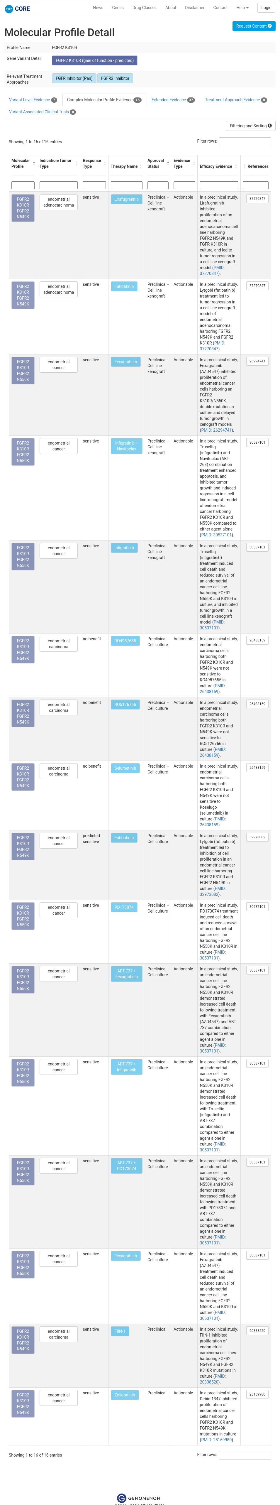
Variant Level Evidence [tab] (33, 100)
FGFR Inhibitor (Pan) (74, 78)
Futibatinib (124, 286)
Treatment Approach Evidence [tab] (236, 100)
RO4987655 (125, 641)
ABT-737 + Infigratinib (126, 1067)
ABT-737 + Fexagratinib (127, 974)
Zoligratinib (125, 1395)
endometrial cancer (58, 364)
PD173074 (124, 907)
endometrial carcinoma (58, 644)
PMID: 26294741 (216, 430)
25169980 (257, 1394)
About (170, 7)
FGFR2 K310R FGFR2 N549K (23, 208)
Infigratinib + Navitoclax (126, 446)
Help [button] (242, 7)
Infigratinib (124, 547)
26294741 (257, 361)
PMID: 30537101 (216, 535)
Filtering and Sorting (251, 126)
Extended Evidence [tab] (173, 100)
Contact (220, 7)
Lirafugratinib (127, 199)
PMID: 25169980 (216, 1440)
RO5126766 (125, 704)
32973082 (257, 837)
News (98, 7)
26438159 (257, 640)
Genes (118, 7)
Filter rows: (207, 141)
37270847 (257, 199)
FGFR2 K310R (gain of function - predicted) (95, 60)
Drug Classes (145, 7)
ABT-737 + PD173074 (126, 1166)
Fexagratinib (126, 361)
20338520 (257, 1331)
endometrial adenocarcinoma (58, 202)
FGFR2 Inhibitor (115, 78)
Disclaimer (194, 7)
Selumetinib (125, 768)
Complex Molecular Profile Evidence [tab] (104, 100)
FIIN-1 (120, 1331)
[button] (33, 163)
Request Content (254, 26)
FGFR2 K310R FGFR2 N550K (23, 370)
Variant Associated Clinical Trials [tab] (42, 112)
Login (266, 7)
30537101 (257, 442)
